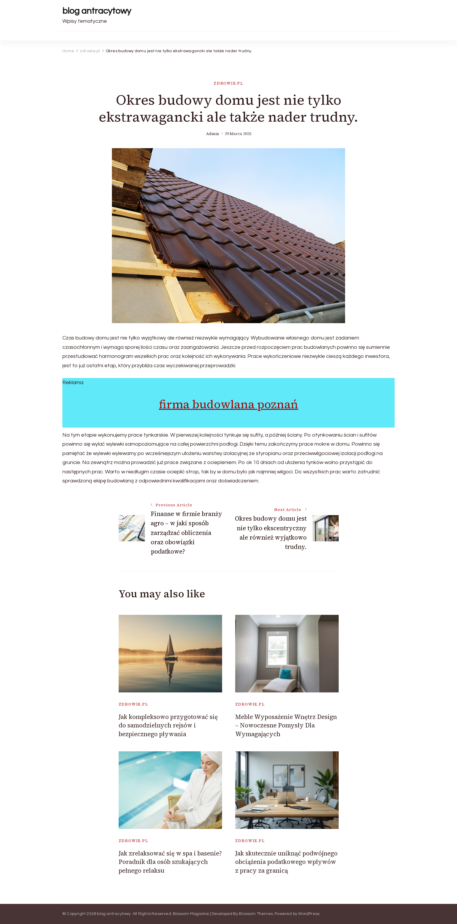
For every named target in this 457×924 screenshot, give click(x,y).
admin (212, 133)
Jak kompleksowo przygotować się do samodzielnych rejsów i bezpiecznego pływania (168, 725)
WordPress (308, 914)
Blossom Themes (256, 914)
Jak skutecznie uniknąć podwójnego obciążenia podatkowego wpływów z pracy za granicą (286, 862)
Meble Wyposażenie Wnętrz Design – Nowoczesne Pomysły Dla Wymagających (286, 725)
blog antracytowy (96, 10)
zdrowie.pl (228, 83)
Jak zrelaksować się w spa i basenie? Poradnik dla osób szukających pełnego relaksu (170, 862)
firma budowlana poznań (228, 404)
